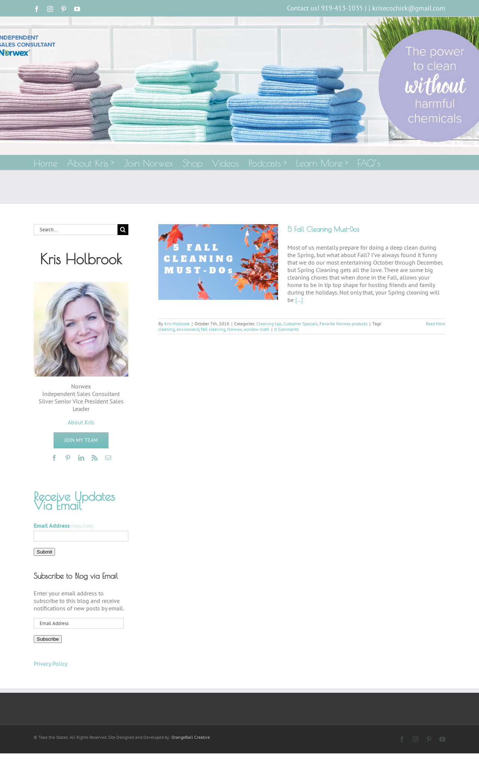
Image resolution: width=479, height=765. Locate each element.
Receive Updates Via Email (74, 500)
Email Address (64, 525)
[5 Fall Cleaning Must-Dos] (218, 262)
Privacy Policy (50, 663)
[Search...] (76, 229)
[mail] (108, 458)
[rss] (95, 458)
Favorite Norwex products (343, 323)
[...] (299, 300)
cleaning (166, 329)
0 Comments (286, 329)
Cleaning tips (268, 323)
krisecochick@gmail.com (408, 8)
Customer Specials (300, 323)
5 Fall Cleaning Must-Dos (323, 229)
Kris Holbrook (177, 323)
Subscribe (48, 639)
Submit (44, 552)
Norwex (234, 329)
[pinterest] (68, 458)
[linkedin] (81, 458)
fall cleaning (213, 329)
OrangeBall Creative (190, 737)
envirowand (188, 329)
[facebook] (54, 458)
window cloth (256, 329)
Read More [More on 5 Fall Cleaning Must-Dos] (435, 323)
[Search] (123, 229)
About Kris (81, 422)
